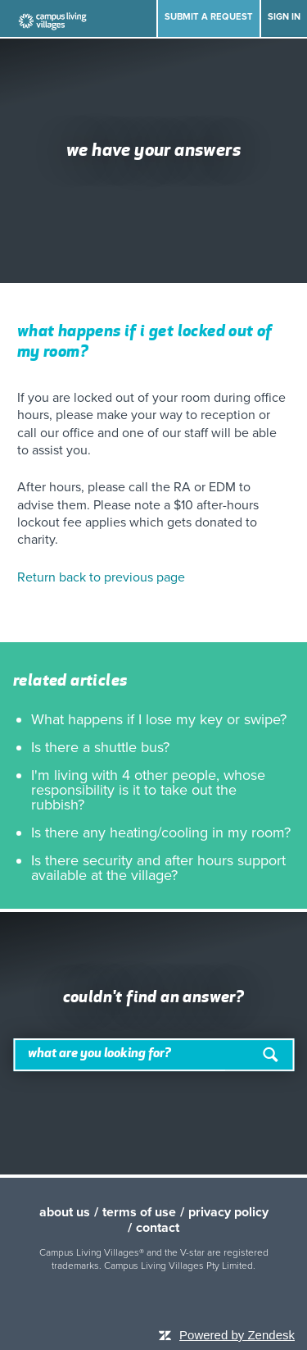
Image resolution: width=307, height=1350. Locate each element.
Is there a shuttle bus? (100, 747)
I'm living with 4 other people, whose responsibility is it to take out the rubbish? (148, 790)
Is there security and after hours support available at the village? (158, 867)
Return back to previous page (101, 577)
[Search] (153, 1055)
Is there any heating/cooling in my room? (161, 832)
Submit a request (209, 16)
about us (64, 1212)
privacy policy (228, 1212)
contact (157, 1228)
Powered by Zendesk (237, 1335)
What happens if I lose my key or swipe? (159, 719)
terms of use (139, 1212)
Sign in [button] (284, 16)
